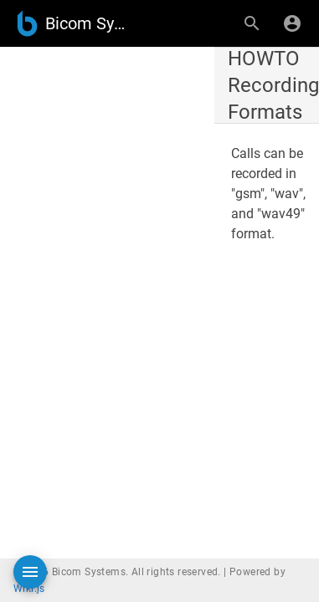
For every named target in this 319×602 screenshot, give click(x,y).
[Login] (292, 23)
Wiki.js (29, 588)
